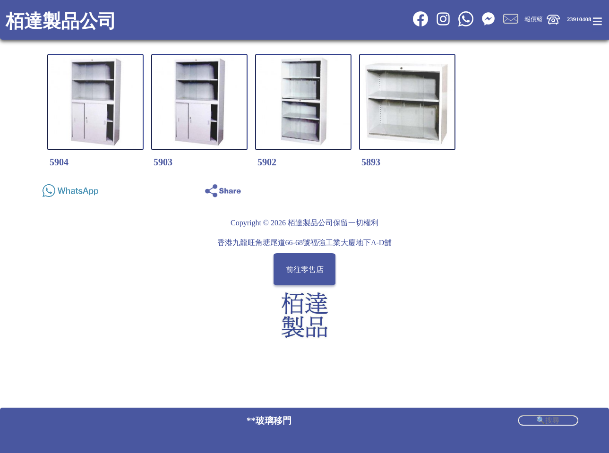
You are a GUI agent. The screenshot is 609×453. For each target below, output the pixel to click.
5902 (266, 162)
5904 (59, 162)
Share (567, 188)
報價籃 (533, 19)
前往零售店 (305, 269)
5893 (370, 162)
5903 (163, 162)
